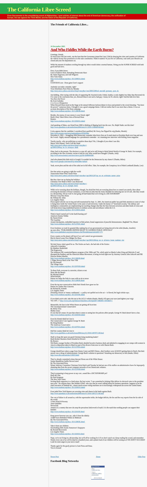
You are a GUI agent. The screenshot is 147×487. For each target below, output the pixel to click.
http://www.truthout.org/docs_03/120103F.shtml (68, 412)
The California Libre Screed (39, 9)
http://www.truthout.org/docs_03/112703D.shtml (68, 369)
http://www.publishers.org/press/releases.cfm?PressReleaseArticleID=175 (77, 232)
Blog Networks (95, 466)
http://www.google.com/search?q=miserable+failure (69, 161)
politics (99, 473)
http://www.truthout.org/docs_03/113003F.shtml (67, 258)
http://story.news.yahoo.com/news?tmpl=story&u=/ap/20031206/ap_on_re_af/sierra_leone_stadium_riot (87, 240)
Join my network (98, 478)
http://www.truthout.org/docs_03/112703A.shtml (68, 347)
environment (95, 475)
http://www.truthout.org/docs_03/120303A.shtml (68, 387)
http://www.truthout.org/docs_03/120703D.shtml (68, 266)
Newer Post (55, 457)
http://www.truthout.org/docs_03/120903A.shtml (68, 79)
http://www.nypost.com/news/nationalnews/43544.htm (70, 133)
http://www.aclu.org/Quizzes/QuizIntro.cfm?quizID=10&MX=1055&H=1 (86, 301)
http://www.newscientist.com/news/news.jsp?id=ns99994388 (72, 155)
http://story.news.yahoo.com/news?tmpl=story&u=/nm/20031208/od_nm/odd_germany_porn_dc (85, 91)
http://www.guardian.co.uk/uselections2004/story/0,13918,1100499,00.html (77, 127)
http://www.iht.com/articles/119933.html (65, 355)
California (94, 473)
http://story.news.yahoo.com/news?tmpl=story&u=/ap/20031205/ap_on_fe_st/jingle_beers (69, 185)
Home (98, 457)
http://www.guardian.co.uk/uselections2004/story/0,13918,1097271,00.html (77, 393)
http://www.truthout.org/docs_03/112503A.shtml (68, 210)
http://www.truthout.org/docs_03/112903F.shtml (67, 280)
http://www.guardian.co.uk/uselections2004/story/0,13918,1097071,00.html (77, 333)
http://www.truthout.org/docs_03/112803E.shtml (68, 422)
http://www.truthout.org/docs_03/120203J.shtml (67, 434)
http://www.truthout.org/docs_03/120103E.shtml (68, 295)
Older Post (141, 457)
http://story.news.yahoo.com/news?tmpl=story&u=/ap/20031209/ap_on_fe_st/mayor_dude (69, 146)
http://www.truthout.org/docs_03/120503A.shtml (68, 121)
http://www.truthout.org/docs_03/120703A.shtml (68, 327)
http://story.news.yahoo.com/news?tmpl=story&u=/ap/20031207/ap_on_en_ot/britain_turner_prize (85, 176)
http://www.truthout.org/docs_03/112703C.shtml (68, 224)
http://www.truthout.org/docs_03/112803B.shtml (68, 111)
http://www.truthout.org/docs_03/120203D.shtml (68, 315)
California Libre (96, 470)
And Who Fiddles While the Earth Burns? (82, 50)
